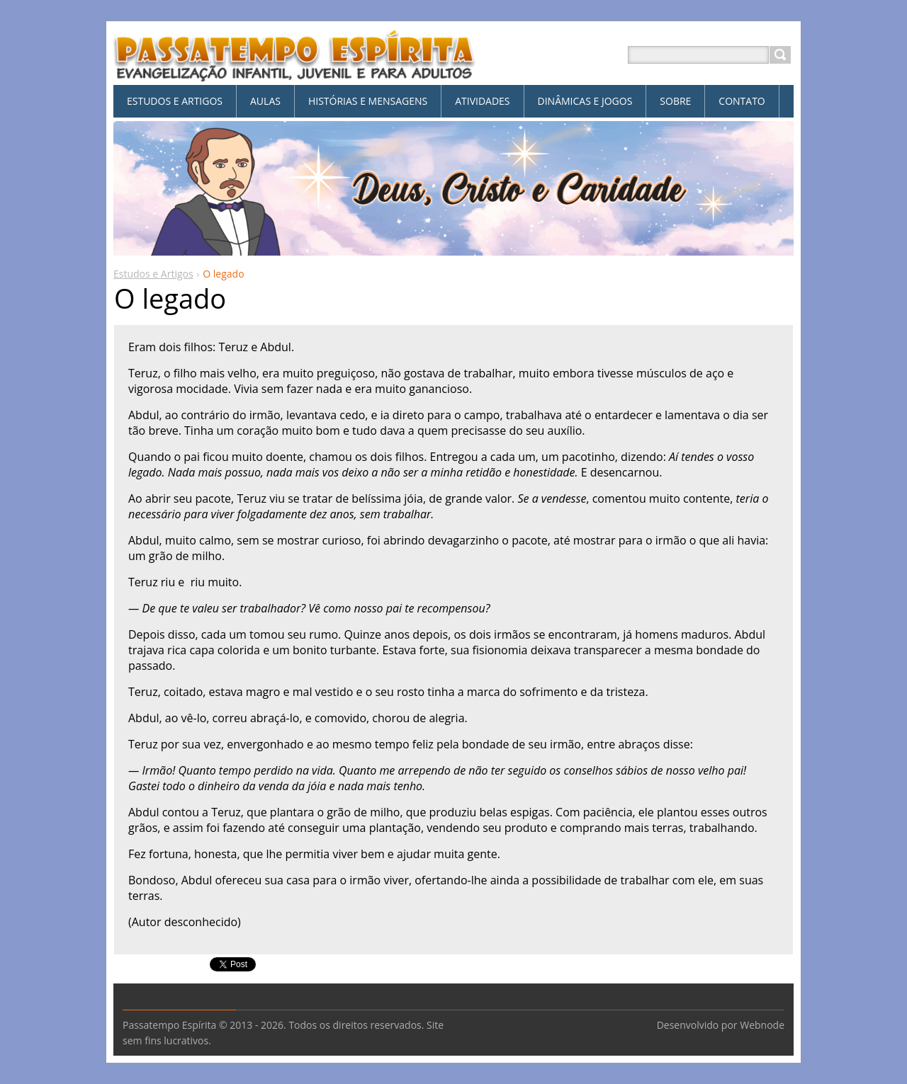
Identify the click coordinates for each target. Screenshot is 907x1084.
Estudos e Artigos (153, 273)
